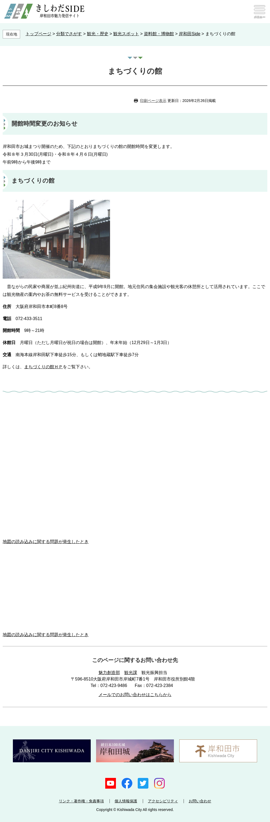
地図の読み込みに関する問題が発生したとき (46, 541)
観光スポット (126, 33)
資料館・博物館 (159, 33)
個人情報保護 (126, 801)
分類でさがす (69, 33)
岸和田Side (189, 33)
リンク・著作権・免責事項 (81, 801)
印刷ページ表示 (153, 100)
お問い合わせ (200, 801)
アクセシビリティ (163, 801)
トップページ (38, 33)
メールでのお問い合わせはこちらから (135, 694)
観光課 (130, 672)
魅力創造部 (109, 672)
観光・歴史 (97, 33)
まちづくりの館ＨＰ (43, 366)
